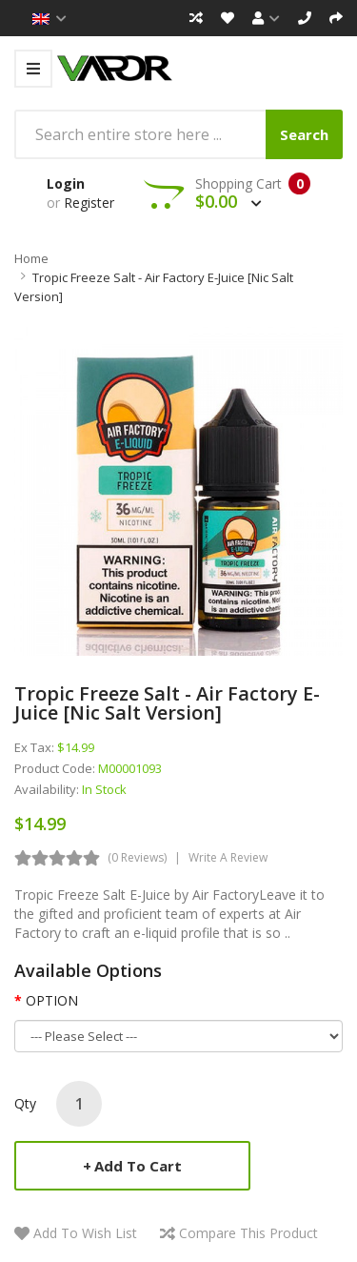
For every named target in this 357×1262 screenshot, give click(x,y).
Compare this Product (248, 1233)
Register (89, 202)
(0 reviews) (137, 857)
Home (31, 258)
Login (66, 183)
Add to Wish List (85, 1233)
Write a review (228, 857)
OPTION (52, 1000)
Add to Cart (138, 1165)
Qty (25, 1103)
